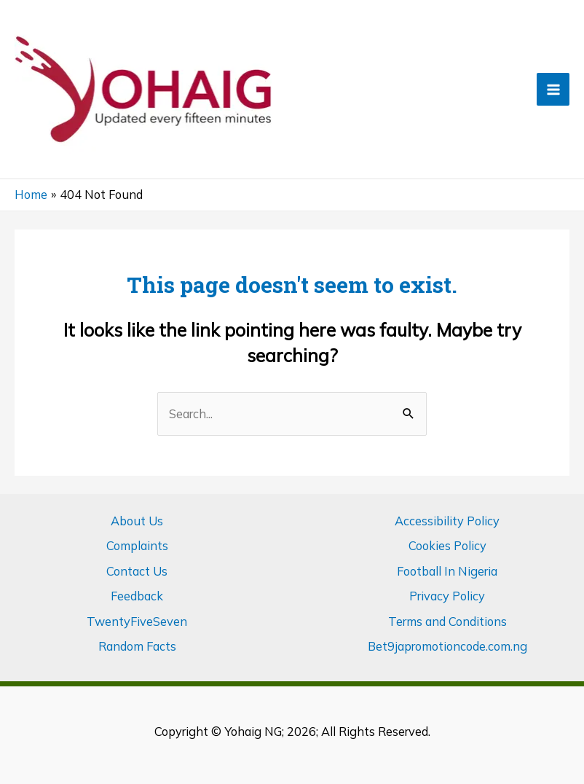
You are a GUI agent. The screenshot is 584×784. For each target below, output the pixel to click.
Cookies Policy (447, 545)
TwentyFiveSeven (137, 621)
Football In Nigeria (447, 571)
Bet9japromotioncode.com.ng (447, 646)
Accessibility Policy (447, 521)
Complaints (137, 545)
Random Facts (137, 646)
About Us (137, 521)
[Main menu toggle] (553, 89)
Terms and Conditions (447, 621)
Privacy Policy (447, 596)
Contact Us (136, 571)
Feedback (137, 596)
